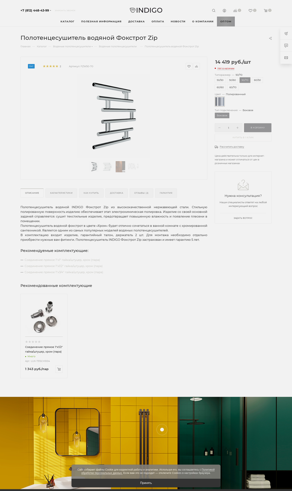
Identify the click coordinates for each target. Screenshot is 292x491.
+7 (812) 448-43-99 (34, 10)
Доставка (116, 193)
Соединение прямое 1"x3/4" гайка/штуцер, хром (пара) (64, 272)
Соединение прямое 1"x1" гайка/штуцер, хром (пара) (62, 260)
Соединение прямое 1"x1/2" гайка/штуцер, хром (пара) (64, 266)
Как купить (91, 193)
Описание (32, 193)
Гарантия (166, 193)
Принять (146, 482)
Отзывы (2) (141, 193)
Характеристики (61, 193)
